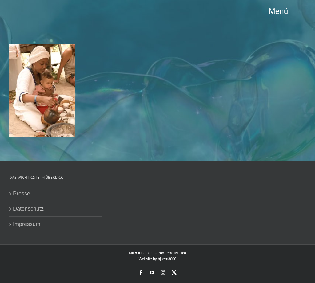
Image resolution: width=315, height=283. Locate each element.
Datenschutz (28, 209)
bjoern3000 (167, 259)
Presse (21, 194)
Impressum (26, 224)
